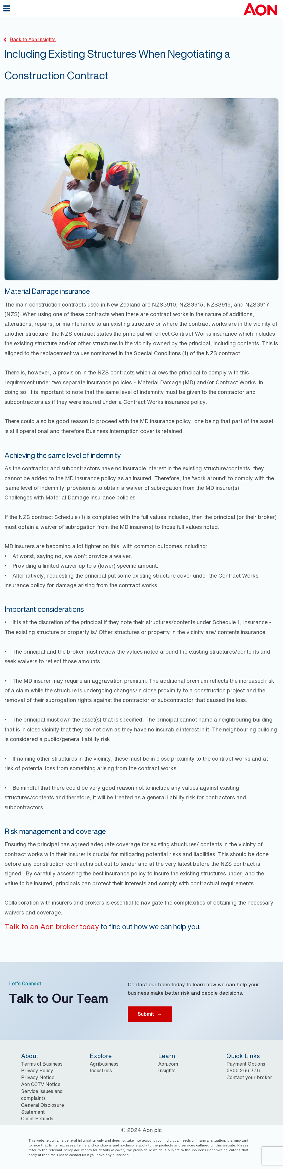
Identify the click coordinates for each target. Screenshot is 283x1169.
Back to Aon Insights (29, 39)
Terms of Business (42, 1063)
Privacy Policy (37, 1070)
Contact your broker (249, 1077)
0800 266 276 (243, 1070)
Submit (149, 1014)
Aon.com (168, 1063)
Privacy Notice (37, 1077)
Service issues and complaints (42, 1095)
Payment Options (245, 1063)
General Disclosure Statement (42, 1108)
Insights (167, 1070)
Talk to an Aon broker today (52, 926)
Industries (101, 1070)
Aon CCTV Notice (40, 1084)
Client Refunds (37, 1118)
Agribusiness (104, 1063)
